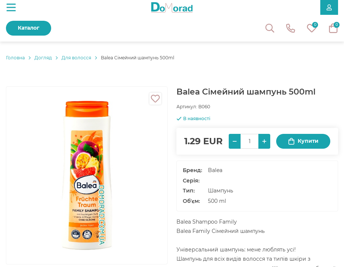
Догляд (43, 57)
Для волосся (76, 57)
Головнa (15, 57)
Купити (303, 141)
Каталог (28, 27)
